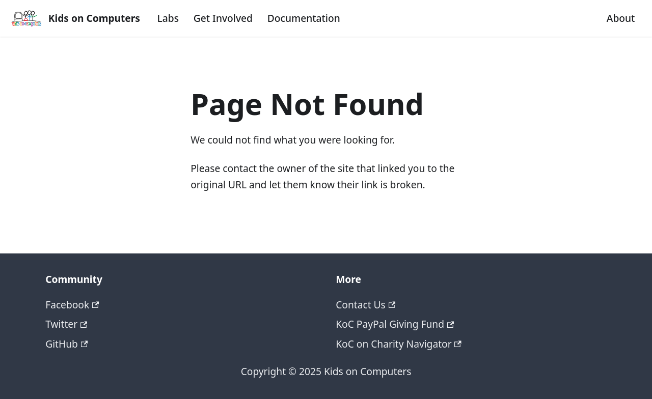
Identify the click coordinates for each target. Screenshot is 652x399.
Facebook (72, 304)
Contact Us (365, 304)
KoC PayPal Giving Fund (395, 324)
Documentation (303, 18)
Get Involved (223, 18)
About (621, 18)
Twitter (66, 324)
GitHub (66, 344)
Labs (168, 18)
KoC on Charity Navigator (398, 344)
